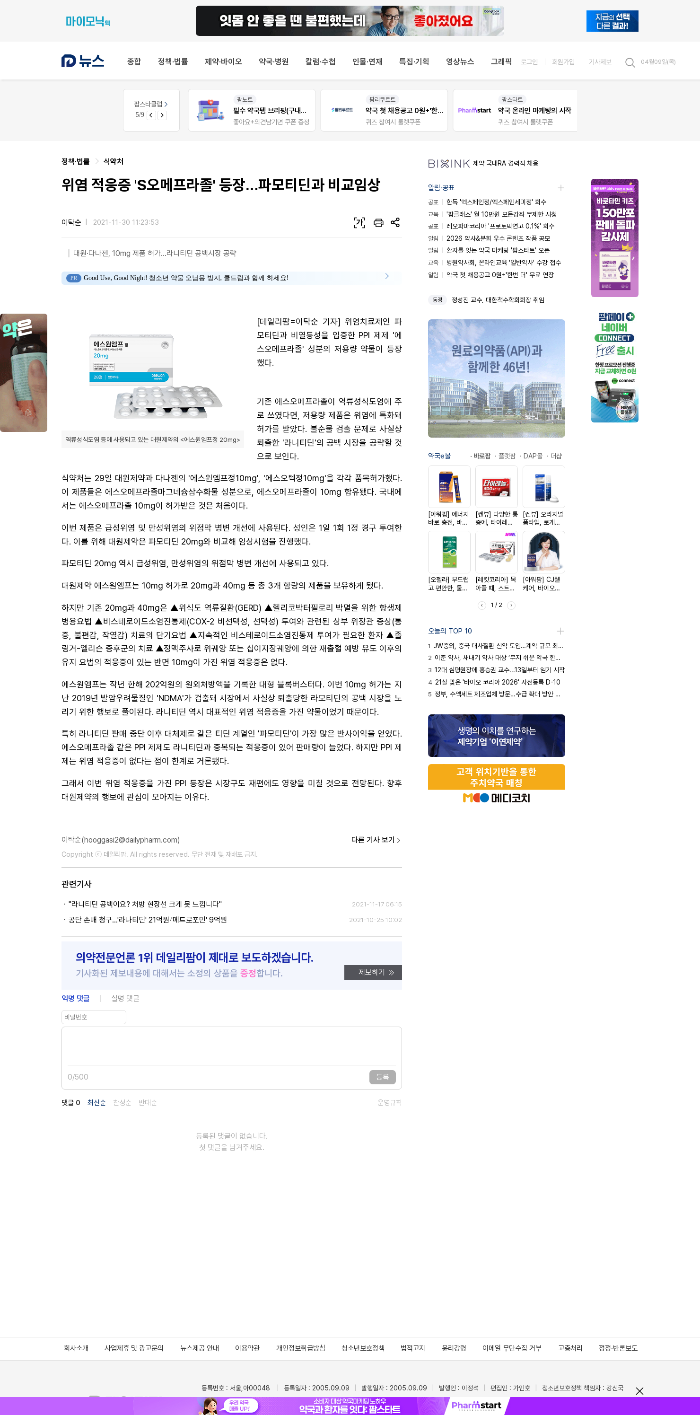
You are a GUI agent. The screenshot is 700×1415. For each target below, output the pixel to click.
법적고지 (413, 1348)
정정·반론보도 (618, 1348)
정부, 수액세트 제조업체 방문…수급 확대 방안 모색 (496, 694)
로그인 (529, 62)
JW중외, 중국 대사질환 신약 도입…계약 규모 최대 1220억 (496, 646)
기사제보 (600, 62)
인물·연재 (367, 61)
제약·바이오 (223, 61)
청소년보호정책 (363, 1348)
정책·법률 (173, 61)
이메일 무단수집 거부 (512, 1348)
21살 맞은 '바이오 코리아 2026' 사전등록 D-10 (494, 682)
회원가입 (563, 62)
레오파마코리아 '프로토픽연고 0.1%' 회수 (491, 226)
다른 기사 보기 (376, 840)
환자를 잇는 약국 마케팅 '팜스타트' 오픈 (489, 250)
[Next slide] (162, 115)
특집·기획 (414, 61)
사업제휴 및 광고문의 (134, 1348)
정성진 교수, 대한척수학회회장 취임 (498, 300)
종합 (134, 61)
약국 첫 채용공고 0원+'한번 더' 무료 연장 (491, 275)
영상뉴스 (460, 61)
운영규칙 (389, 1103)
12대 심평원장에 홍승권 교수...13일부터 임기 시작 (496, 670)
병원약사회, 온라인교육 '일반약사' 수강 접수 (494, 262)
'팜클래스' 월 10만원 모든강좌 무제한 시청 (492, 214)
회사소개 (76, 1348)
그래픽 (501, 61)
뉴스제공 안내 (199, 1348)
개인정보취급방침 (300, 1348)
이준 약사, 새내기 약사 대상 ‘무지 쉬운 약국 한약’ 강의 (496, 657)
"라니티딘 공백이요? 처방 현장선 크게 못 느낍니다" (145, 904)
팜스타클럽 (151, 104)
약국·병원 (274, 61)
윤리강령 (454, 1348)
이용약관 (247, 1348)
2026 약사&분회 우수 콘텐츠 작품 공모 (489, 238)
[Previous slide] (151, 115)
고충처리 (570, 1348)
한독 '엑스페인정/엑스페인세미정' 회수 (487, 202)
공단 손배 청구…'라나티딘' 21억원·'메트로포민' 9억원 (148, 919)
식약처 (113, 161)
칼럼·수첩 (321, 61)
